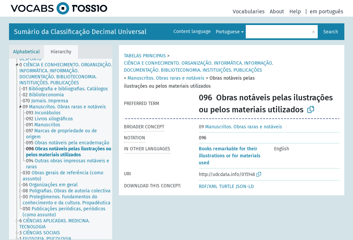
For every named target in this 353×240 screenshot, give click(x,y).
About (277, 11)
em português (326, 11)
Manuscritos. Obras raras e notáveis (166, 78)
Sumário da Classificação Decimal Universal (80, 32)
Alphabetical (26, 52)
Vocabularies (248, 11)
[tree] (60, 149)
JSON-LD (245, 186)
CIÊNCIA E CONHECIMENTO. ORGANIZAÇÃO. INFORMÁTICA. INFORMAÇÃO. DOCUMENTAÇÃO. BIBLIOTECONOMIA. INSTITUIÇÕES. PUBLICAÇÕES (198, 66)
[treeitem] (68, 74)
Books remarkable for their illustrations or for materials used (229, 156)
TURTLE (226, 186)
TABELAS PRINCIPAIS (145, 56)
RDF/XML (208, 186)
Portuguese (228, 32)
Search (330, 32)
